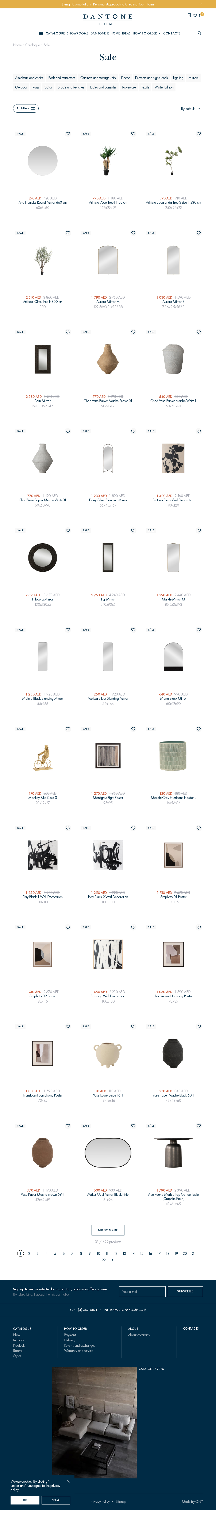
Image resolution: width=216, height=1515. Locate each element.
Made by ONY (192, 1506)
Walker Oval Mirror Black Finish (108, 1194)
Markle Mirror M (173, 599)
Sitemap (121, 1506)
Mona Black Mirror (173, 698)
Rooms (17, 1351)
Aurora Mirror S (173, 302)
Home (17, 45)
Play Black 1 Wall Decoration (43, 897)
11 (106, 1253)
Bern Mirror (42, 401)
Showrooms (77, 33)
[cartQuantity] (200, 15)
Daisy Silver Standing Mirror (108, 500)
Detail (56, 1500)
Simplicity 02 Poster (42, 996)
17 (159, 1253)
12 (115, 1253)
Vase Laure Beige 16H (108, 1095)
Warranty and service (78, 1351)
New (16, 1335)
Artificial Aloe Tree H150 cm (108, 202)
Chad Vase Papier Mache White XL (42, 500)
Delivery (69, 1340)
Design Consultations (78, 1356)
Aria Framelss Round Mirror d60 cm (43, 202)
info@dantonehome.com (125, 1310)
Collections (20, 1361)
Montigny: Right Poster (108, 798)
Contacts (172, 33)
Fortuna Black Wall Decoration (173, 500)
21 (193, 1253)
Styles (17, 1356)
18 (167, 1253)
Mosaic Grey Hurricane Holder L (173, 798)
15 (141, 1253)
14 (133, 1253)
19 (176, 1253)
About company (139, 1335)
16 (150, 1253)
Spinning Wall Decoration (107, 996)
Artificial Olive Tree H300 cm (42, 302)
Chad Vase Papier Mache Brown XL (108, 401)
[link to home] (107, 19)
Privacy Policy (60, 1294)
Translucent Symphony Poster (42, 1095)
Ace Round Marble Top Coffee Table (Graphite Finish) (173, 1196)
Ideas (126, 33)
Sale (47, 45)
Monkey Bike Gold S (42, 798)
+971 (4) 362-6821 (83, 1310)
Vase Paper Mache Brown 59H (42, 1194)
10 (98, 1253)
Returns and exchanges (79, 1345)
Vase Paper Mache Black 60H (173, 1095)
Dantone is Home (105, 33)
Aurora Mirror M (108, 302)
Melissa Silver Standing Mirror (108, 698)
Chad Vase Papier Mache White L (173, 401)
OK (25, 1500)
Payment (70, 1335)
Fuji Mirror (108, 599)
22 (103, 1260)
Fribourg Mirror (42, 599)
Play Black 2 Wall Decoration (108, 897)
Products (19, 1345)
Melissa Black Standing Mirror (42, 698)
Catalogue (32, 45)
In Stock (18, 1340)
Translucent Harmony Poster (173, 996)
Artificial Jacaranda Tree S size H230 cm (173, 202)
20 (185, 1253)
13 (124, 1253)
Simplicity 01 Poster (173, 897)
